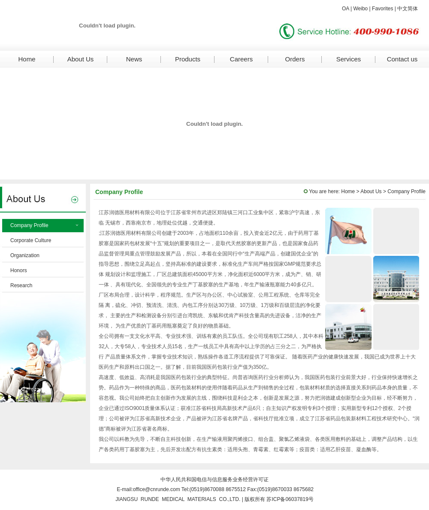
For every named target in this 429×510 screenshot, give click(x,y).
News (134, 59)
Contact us (402, 59)
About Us (80, 59)
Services (348, 59)
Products (187, 59)
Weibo (360, 9)
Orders (295, 59)
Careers (241, 59)
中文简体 (407, 9)
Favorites (382, 9)
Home (26, 59)
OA (345, 9)
